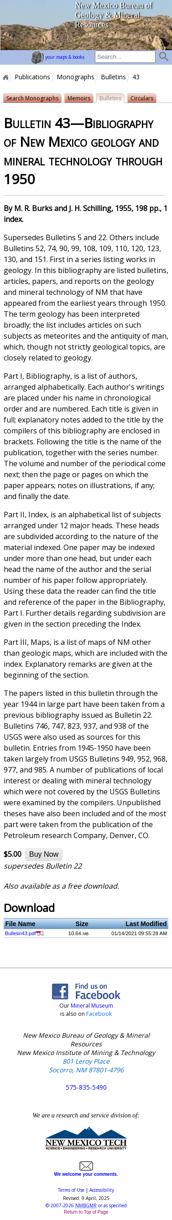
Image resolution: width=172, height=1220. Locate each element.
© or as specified (86, 1205)
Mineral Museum (91, 1005)
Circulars (141, 98)
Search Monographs (32, 98)
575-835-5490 (86, 1087)
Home (5, 77)
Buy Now (43, 854)
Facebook (99, 1014)
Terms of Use (71, 1190)
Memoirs (79, 98)
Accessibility (101, 1190)
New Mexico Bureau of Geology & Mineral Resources (113, 15)
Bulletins (113, 77)
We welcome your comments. (86, 1172)
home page (34, 25)
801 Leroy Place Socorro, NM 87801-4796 (86, 1065)
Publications (32, 77)
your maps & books (57, 57)
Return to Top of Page (86, 1212)
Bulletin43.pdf (20, 933)
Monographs (75, 77)
